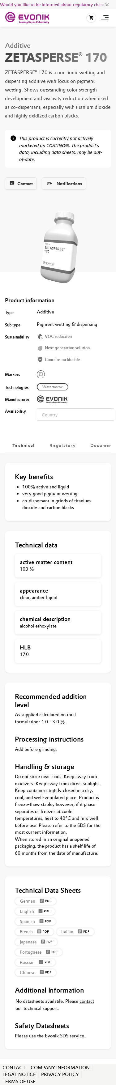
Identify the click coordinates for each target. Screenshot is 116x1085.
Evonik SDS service (64, 1035)
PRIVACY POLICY (60, 1074)
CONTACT (13, 1067)
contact (86, 1001)
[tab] (23, 445)
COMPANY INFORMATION (60, 1067)
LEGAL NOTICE (19, 1074)
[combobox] (75, 414)
